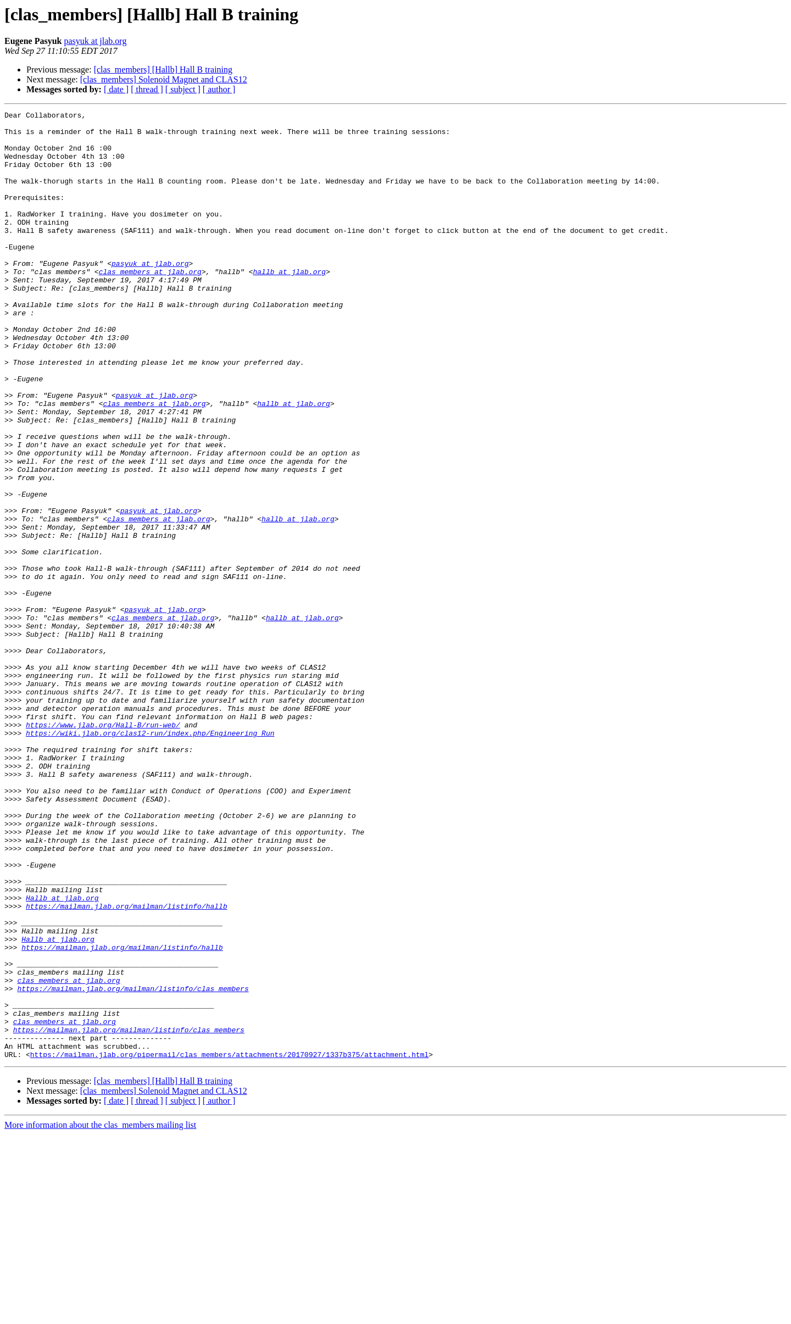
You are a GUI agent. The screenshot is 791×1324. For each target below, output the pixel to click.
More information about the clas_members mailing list (100, 1314)
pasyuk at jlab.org (95, 41)
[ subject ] (182, 89)
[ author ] (219, 89)
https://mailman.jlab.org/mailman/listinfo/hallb (126, 1066)
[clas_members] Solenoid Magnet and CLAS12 (163, 79)
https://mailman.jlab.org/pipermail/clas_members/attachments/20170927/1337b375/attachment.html (229, 1244)
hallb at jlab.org (289, 304)
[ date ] (116, 89)
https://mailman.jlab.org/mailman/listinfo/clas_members (132, 1165)
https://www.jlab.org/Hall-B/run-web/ (103, 848)
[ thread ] (147, 89)
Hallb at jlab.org (62, 1056)
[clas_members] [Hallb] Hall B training (163, 69)
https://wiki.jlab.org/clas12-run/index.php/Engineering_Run (150, 858)
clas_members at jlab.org (150, 304)
